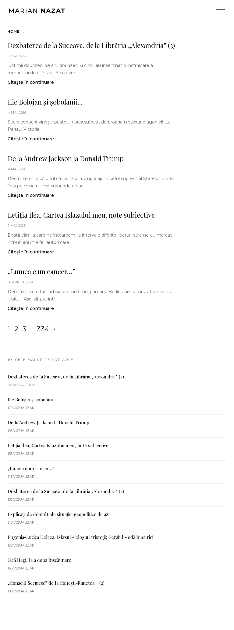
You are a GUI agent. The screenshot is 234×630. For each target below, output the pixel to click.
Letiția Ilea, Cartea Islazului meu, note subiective (81, 214)
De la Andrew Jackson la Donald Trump (66, 158)
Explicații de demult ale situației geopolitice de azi (58, 514)
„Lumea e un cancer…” (42, 271)
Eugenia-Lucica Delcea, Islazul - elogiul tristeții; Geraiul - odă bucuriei (80, 537)
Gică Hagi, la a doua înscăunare (39, 560)
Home (14, 31)
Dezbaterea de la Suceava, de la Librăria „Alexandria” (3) (91, 45)
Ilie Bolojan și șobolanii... (45, 101)
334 (43, 329)
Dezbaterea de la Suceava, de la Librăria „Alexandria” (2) (66, 491)
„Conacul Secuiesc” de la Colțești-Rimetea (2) (56, 583)
